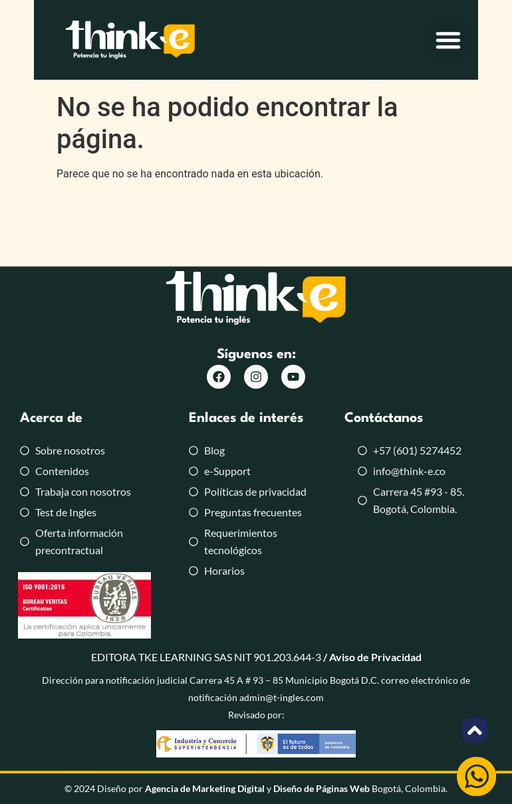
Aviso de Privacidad (375, 657)
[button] (482, 43)
